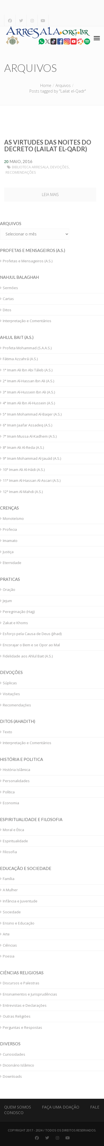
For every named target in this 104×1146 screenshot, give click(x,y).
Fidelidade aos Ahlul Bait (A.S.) (28, 656)
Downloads (12, 1076)
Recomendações (21, 172)
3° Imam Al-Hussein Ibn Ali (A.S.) (29, 392)
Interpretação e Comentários (27, 320)
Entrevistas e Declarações (25, 1005)
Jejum (7, 600)
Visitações (11, 693)
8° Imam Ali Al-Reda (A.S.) (23, 447)
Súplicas (10, 682)
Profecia (10, 529)
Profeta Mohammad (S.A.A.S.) (27, 347)
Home (45, 85)
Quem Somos (17, 1107)
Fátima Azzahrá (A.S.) (20, 358)
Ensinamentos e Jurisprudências (30, 994)
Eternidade (12, 562)
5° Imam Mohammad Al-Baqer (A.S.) (32, 414)
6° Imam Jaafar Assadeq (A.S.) (27, 425)
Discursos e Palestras (21, 982)
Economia (11, 802)
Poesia (8, 956)
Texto (7, 731)
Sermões (10, 287)
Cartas (8, 298)
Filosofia (10, 851)
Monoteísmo (13, 518)
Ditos (7, 309)
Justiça (8, 551)
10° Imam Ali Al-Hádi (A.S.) (24, 469)
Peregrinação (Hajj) (19, 611)
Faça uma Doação (60, 1107)
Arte (6, 934)
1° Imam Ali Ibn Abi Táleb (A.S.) (27, 369)
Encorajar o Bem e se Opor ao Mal (31, 644)
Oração (9, 589)
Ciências (10, 945)
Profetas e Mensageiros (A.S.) (27, 260)
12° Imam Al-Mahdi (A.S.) (23, 491)
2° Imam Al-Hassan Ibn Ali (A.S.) (28, 380)
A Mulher (10, 889)
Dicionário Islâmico (18, 1065)
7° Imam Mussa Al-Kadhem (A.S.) (30, 436)
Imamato (10, 540)
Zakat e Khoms (15, 622)
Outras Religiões (17, 1016)
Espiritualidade (15, 840)
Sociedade (12, 911)
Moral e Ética (13, 829)
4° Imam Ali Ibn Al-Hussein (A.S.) (29, 402)
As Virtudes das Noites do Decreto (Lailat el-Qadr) (47, 145)
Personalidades (16, 780)
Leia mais (50, 194)
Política (9, 791)
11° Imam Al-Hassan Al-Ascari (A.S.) (31, 480)
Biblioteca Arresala (30, 166)
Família (8, 878)
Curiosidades (14, 1054)
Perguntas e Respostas (22, 1027)
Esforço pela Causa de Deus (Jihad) (32, 633)
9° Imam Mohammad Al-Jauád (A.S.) (32, 458)
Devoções (59, 166)
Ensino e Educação (18, 923)
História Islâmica (16, 769)
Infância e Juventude (20, 901)
